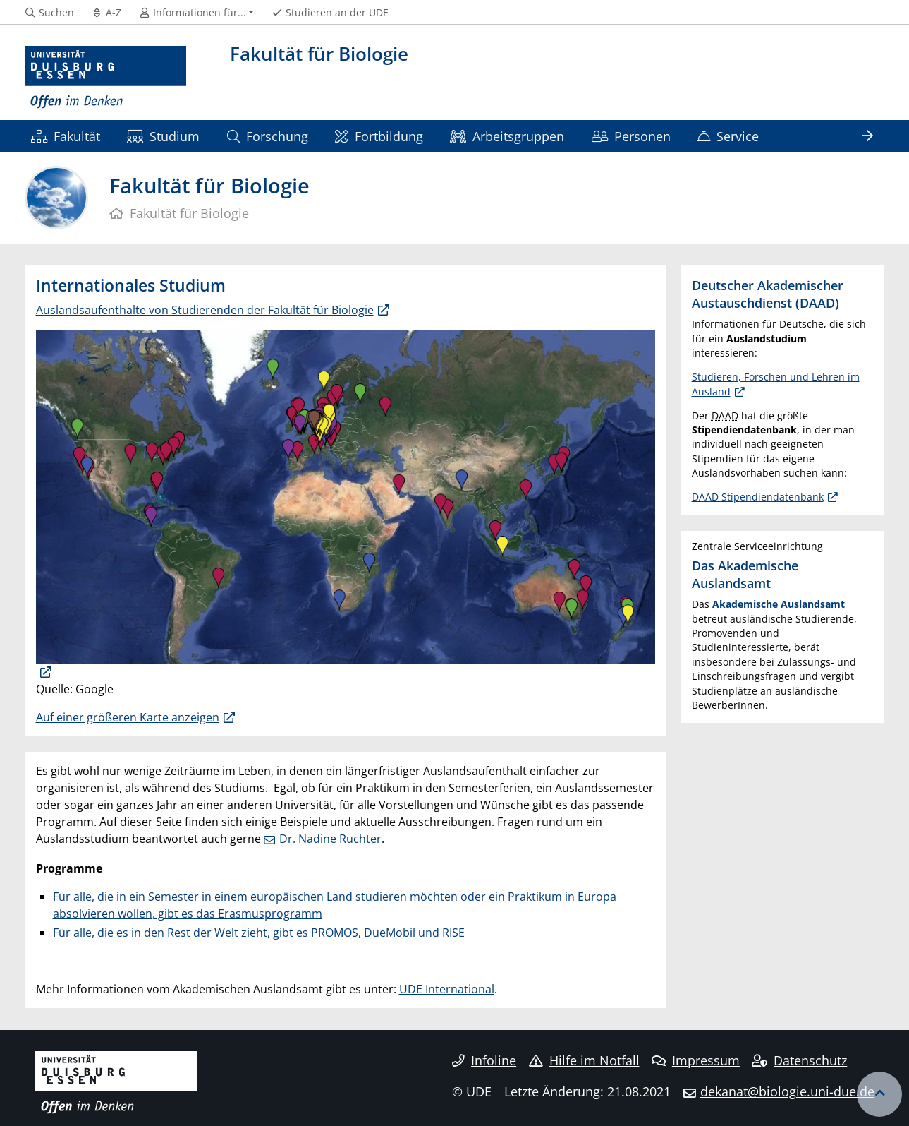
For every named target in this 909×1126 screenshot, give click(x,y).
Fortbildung (378, 136)
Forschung (267, 136)
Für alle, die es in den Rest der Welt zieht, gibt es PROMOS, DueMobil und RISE (259, 932)
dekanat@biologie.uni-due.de (787, 1091)
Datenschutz (799, 1060)
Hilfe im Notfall (584, 1060)
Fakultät (65, 136)
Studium (163, 136)
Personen (631, 136)
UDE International (446, 989)
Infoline (484, 1060)
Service (728, 136)
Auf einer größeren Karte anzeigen (127, 717)
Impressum (696, 1060)
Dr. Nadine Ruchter (330, 838)
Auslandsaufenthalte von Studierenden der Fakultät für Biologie (205, 310)
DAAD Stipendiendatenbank (758, 496)
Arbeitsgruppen (507, 136)
